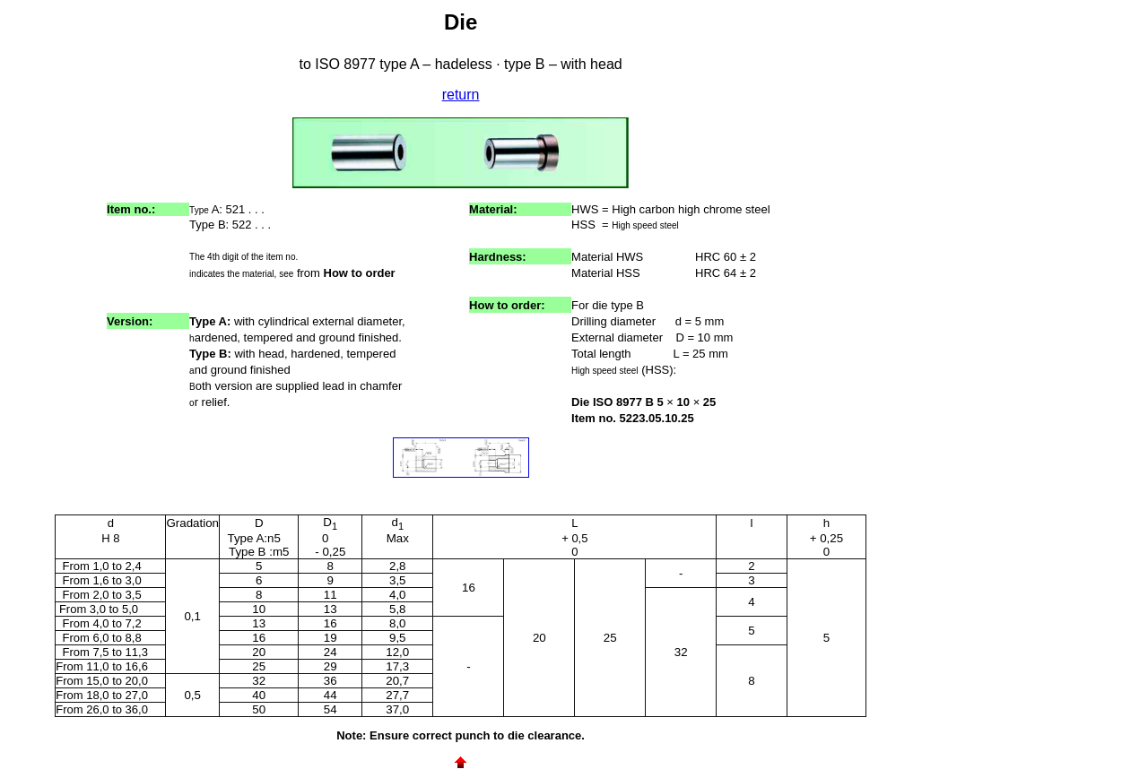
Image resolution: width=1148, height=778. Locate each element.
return (461, 94)
